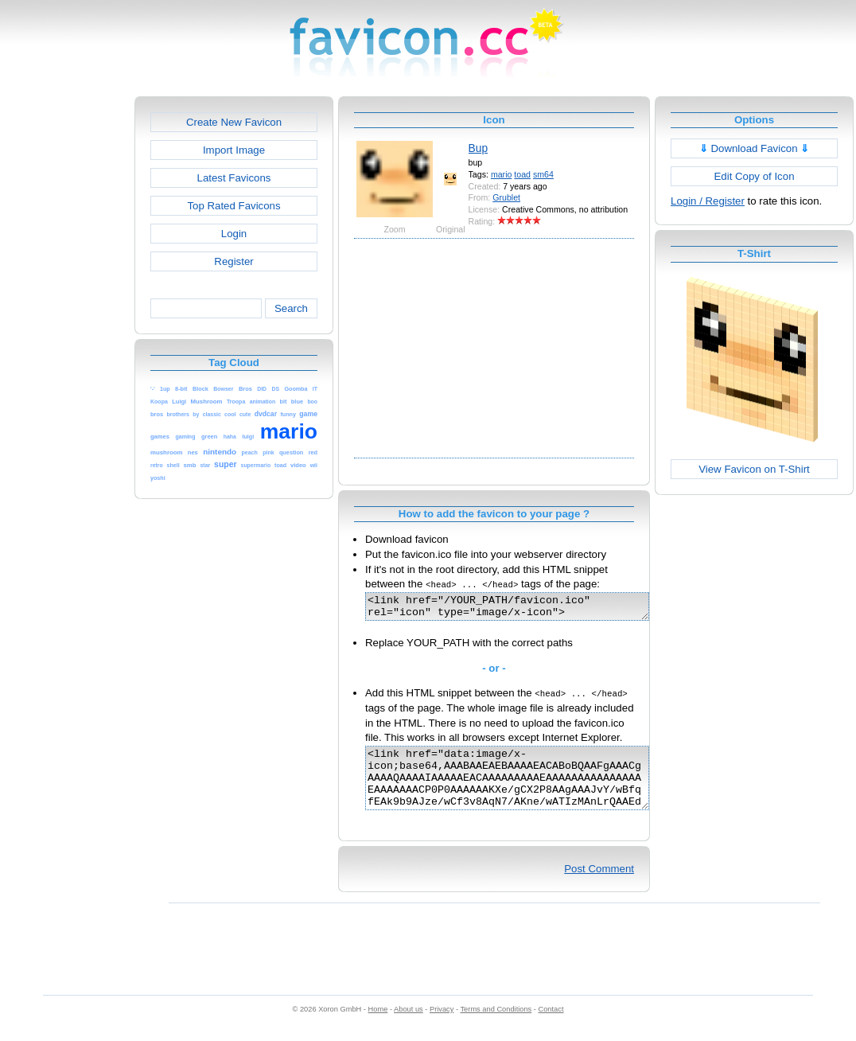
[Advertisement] (66, 335)
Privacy (441, 1026)
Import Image (234, 150)
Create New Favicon (234, 122)
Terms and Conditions (495, 1026)
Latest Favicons (234, 178)
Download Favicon (754, 148)
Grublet (506, 197)
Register (233, 261)
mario (501, 174)
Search (291, 308)
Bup (478, 148)
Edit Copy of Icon (754, 176)
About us (408, 1026)
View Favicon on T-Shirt (754, 469)
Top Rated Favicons (233, 206)
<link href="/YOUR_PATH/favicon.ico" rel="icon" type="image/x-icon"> (524, 609)
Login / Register (708, 201)
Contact (551, 1026)
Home (378, 1026)
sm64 (543, 174)
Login (234, 234)
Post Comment (599, 885)
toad (522, 174)
